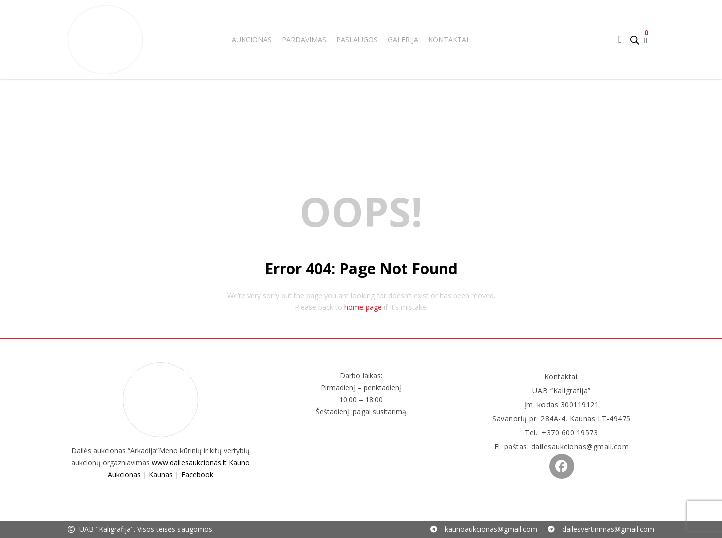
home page (363, 307)
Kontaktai (448, 39)
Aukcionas (252, 39)
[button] (645, 40)
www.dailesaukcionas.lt (189, 462)
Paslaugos (357, 39)
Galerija (403, 39)
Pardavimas (304, 39)
